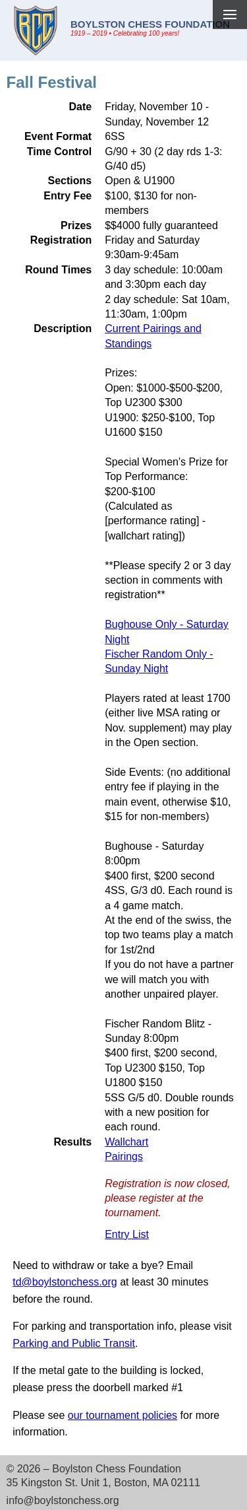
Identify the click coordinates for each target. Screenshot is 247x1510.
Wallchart (126, 1142)
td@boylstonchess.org (65, 1281)
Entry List (127, 1234)
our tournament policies (122, 1415)
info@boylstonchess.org (63, 1500)
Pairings (124, 1156)
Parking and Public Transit (74, 1343)
